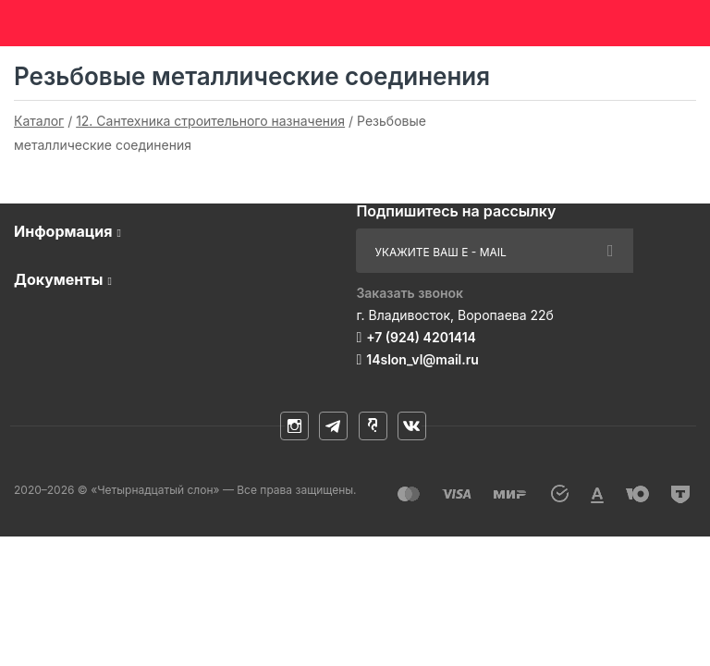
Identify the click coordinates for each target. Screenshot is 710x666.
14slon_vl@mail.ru (422, 359)
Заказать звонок (409, 293)
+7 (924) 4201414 (421, 337)
